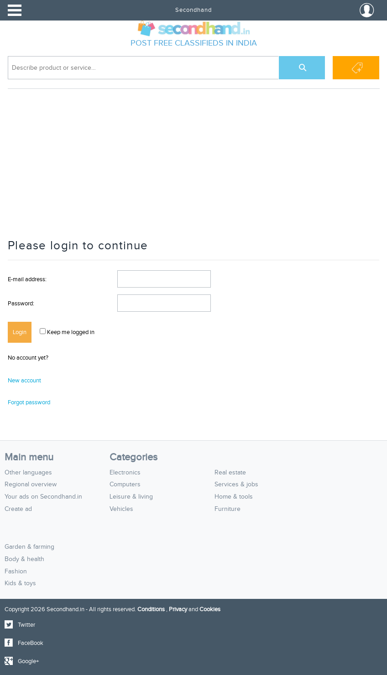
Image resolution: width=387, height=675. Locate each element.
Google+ (28, 661)
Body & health (24, 559)
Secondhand (193, 10)
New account (24, 380)
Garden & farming (29, 547)
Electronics (125, 472)
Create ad (18, 509)
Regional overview (31, 484)
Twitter (26, 625)
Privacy (178, 609)
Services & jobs (236, 484)
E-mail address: (27, 279)
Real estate (230, 472)
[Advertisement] (193, 168)
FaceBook (30, 643)
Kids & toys (20, 583)
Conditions (151, 609)
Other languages (28, 472)
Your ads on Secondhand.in (43, 496)
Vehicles (121, 509)
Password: (21, 303)
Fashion (16, 571)
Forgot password (29, 402)
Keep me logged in (70, 332)
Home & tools (233, 496)
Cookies (209, 609)
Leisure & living (131, 496)
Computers (125, 484)
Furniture (227, 509)
